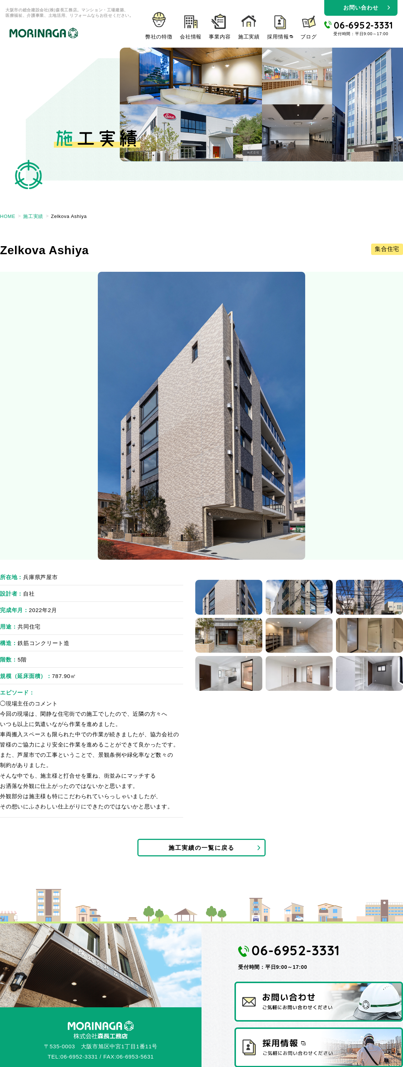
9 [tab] (369, 673)
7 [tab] (228, 673)
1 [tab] (228, 597)
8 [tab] (299, 673)
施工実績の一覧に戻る (201, 848)
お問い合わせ (360, 7)
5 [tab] (299, 635)
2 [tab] (299, 597)
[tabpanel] (201, 416)
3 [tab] (369, 597)
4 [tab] (228, 635)
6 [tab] (369, 635)
